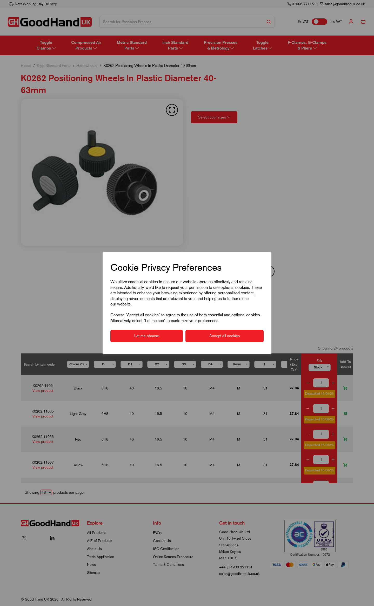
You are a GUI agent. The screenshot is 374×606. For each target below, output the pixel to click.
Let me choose (146, 335)
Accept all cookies (224, 335)
